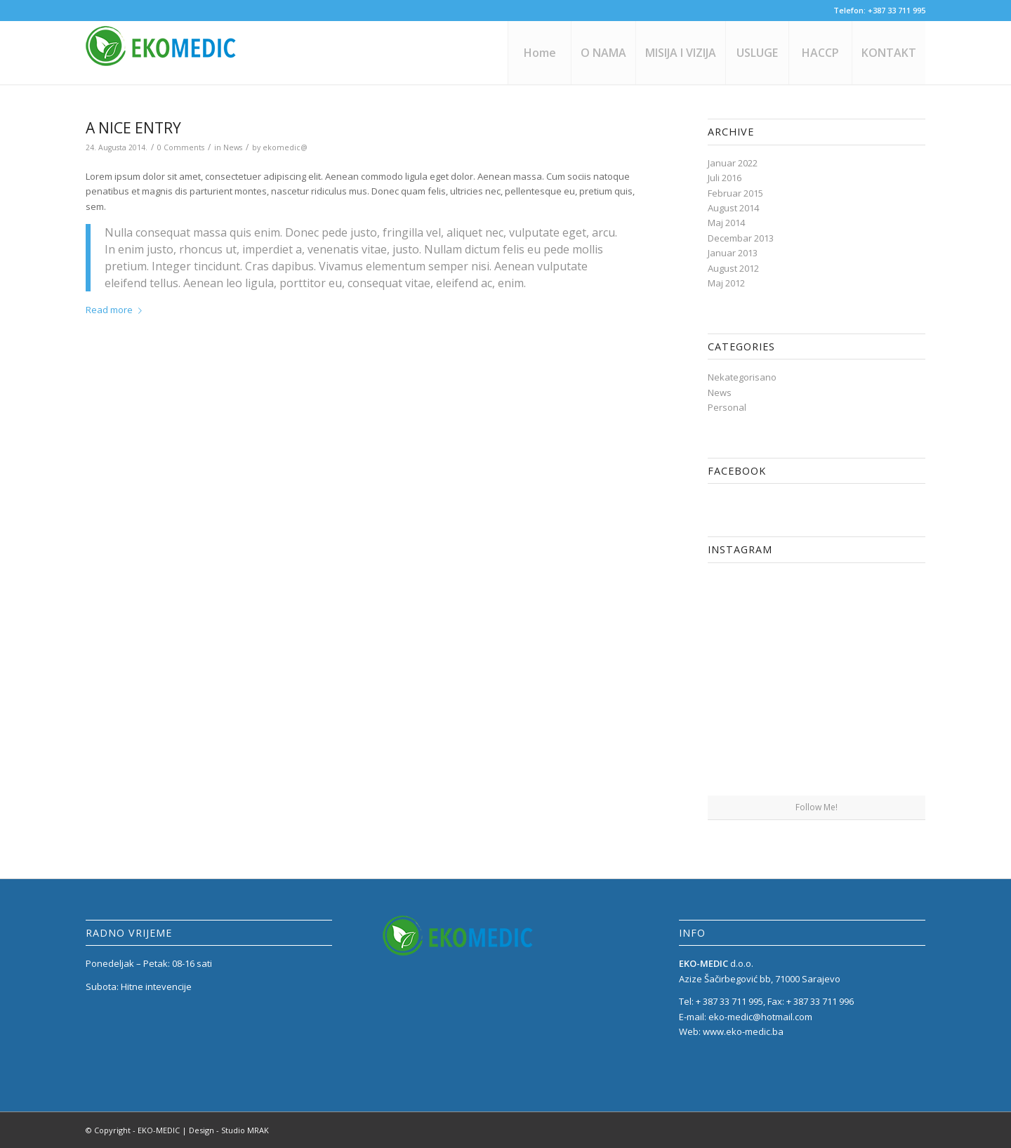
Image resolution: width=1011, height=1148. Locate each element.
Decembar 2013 (741, 238)
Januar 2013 (733, 252)
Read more (116, 309)
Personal (727, 407)
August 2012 (733, 268)
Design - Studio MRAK (229, 1130)
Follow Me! (816, 807)
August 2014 (733, 208)
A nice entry (133, 128)
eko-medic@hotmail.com (760, 1016)
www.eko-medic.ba (743, 1031)
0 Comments (180, 147)
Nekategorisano (742, 377)
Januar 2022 (733, 163)
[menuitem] (539, 52)
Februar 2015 (735, 193)
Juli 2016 (724, 177)
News (232, 147)
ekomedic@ (285, 147)
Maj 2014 (726, 222)
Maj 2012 (726, 283)
